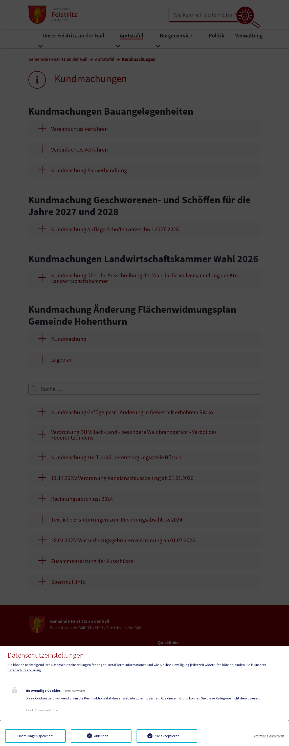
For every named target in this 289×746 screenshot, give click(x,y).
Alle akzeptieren (166, 736)
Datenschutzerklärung (24, 670)
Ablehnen (101, 736)
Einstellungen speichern (35, 736)
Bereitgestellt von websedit (268, 736)
